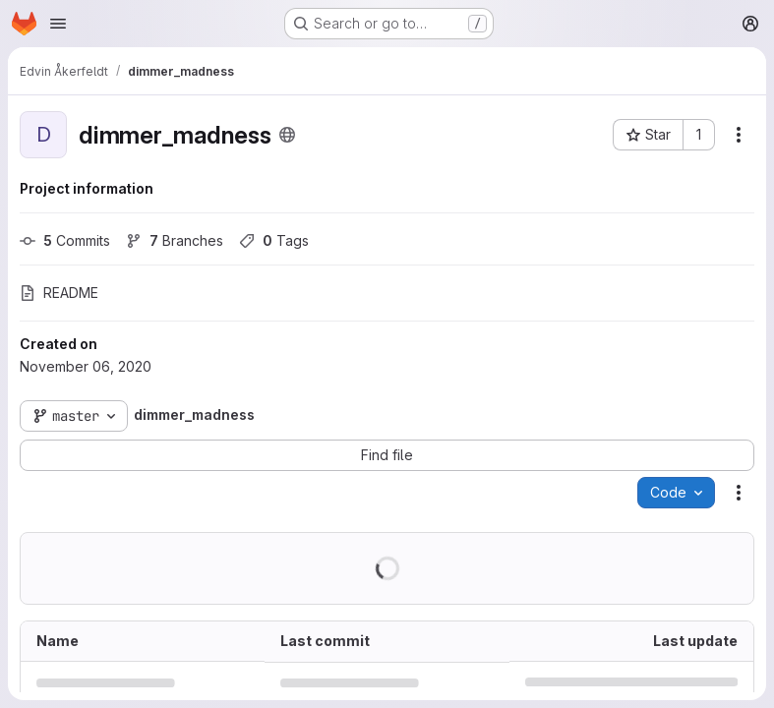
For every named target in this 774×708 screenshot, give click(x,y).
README (59, 292)
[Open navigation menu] (58, 23)
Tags (274, 240)
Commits (65, 240)
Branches (174, 240)
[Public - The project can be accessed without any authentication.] (287, 135)
